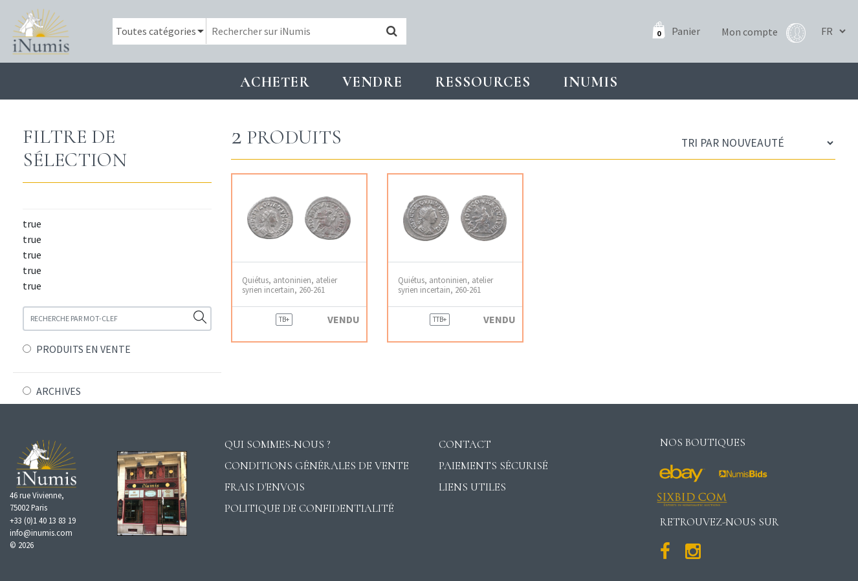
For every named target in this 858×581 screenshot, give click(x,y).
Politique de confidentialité (309, 508)
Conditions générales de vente (317, 465)
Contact (465, 444)
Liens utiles (472, 487)
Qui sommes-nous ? (278, 444)
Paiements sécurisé (493, 465)
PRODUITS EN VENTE (83, 349)
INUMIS (590, 81)
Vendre (372, 81)
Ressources (483, 81)
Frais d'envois (265, 487)
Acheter (275, 81)
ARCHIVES (58, 391)
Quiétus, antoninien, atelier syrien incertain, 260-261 (289, 285)
